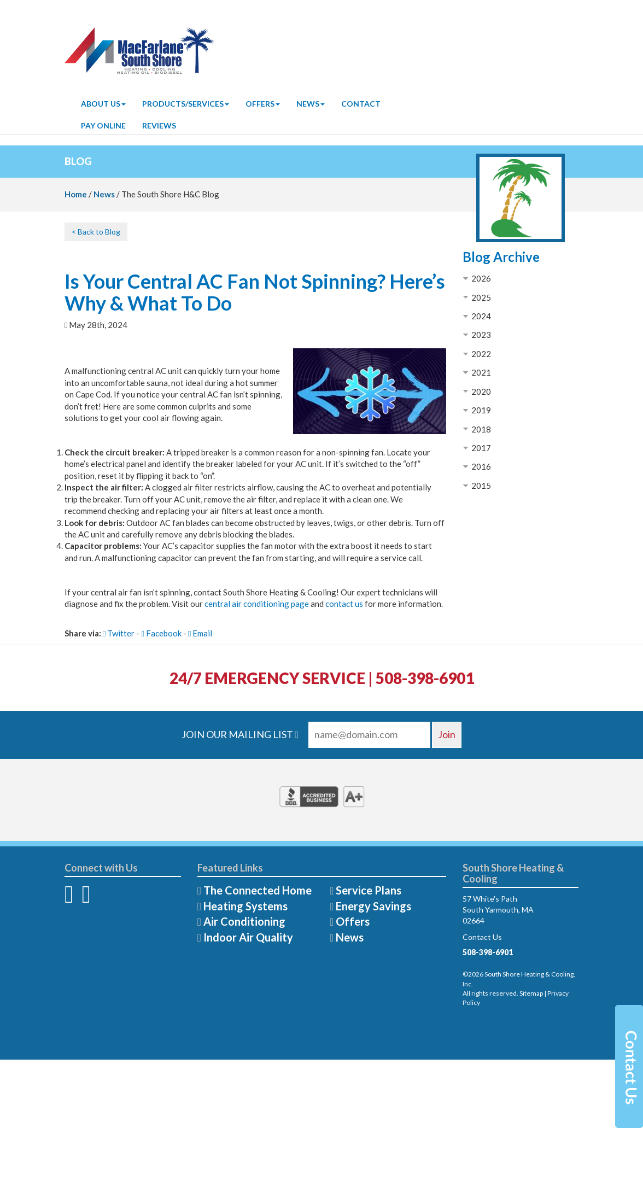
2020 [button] (481, 391)
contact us (344, 604)
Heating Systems (245, 906)
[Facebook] (69, 899)
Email (200, 633)
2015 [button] (481, 485)
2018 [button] (481, 429)
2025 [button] (481, 297)
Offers (262, 103)
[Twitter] (85, 899)
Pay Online (103, 125)
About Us (103, 103)
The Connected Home (257, 890)
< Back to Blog (96, 231)
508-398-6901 (488, 952)
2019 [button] (481, 410)
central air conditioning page (256, 604)
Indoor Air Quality (248, 937)
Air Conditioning (244, 921)
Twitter (119, 633)
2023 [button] (481, 335)
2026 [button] (481, 278)
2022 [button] (481, 354)
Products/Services (185, 103)
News (310, 103)
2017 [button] (481, 448)
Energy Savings (373, 906)
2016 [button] (481, 466)
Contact (361, 103)
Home (76, 194)
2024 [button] (481, 316)
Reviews (159, 125)
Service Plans (368, 890)
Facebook (161, 633)
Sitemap (531, 993)
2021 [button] (481, 372)
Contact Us (482, 937)
